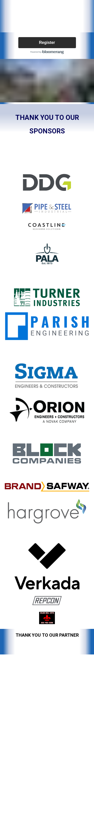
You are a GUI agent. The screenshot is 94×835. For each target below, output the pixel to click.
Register (47, 42)
